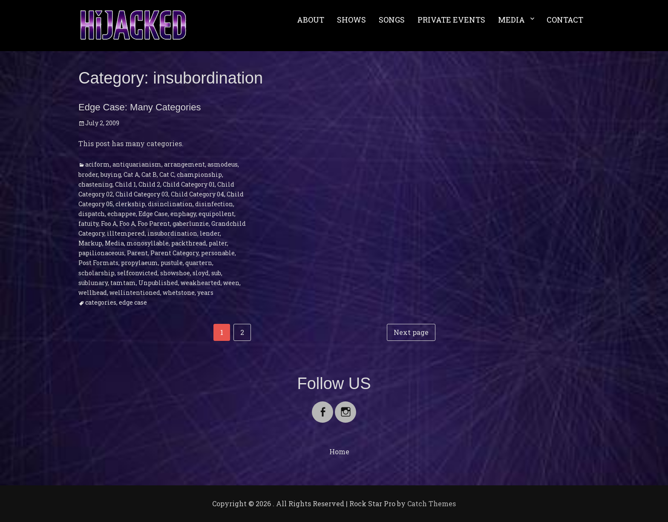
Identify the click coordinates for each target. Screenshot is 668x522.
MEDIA (511, 19)
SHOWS (351, 19)
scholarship (96, 273)
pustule (172, 263)
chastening (95, 184)
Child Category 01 (189, 184)
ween (231, 283)
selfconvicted (137, 273)
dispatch (91, 214)
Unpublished (158, 283)
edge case (133, 302)
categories (100, 302)
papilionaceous (101, 253)
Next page (411, 332)
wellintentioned (134, 292)
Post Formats (98, 263)
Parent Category (174, 253)
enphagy (183, 214)
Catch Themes (431, 503)
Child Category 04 (197, 194)
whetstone (179, 292)
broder (88, 174)
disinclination (170, 204)
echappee (121, 214)
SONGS (392, 19)
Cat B (149, 174)
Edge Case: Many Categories (139, 107)
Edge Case (153, 214)
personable (218, 253)
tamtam (123, 283)
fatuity (88, 223)
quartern (198, 263)
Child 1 (125, 184)
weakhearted (201, 283)
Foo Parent (154, 223)
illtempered (126, 233)
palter (218, 243)
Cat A (131, 174)
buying (111, 174)
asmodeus (222, 164)
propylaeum (139, 263)
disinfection (214, 204)
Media (114, 243)
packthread (188, 243)
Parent (137, 253)
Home (339, 451)
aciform (97, 164)
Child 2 (149, 184)
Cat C (166, 174)
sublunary (93, 283)
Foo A (109, 223)
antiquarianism (136, 164)
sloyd (201, 273)
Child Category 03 (141, 194)
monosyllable (148, 243)
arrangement (184, 164)
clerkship (130, 204)
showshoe (175, 273)
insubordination (172, 233)
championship (199, 174)
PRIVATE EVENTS (451, 19)
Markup (90, 243)
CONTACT (565, 19)
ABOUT (310, 19)
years (205, 292)
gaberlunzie (191, 223)
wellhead (92, 292)
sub (216, 273)
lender (210, 233)
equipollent (216, 214)
